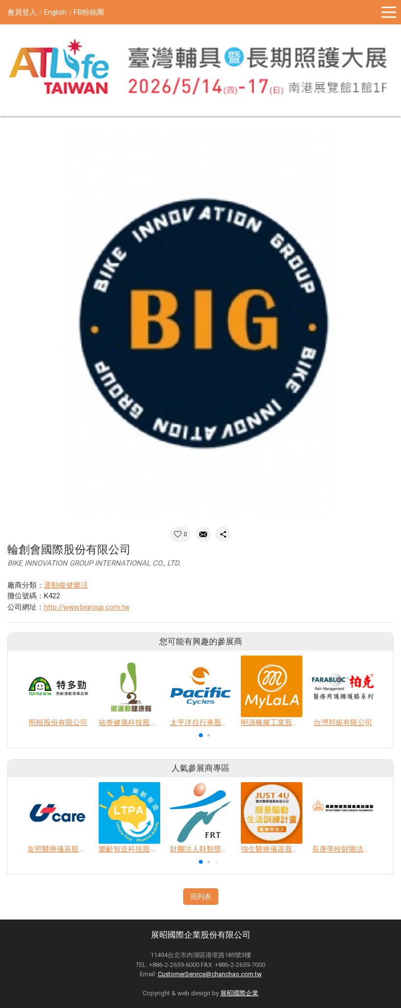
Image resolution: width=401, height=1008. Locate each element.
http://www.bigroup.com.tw (86, 607)
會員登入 (22, 12)
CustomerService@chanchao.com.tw (210, 974)
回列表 (200, 896)
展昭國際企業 (239, 993)
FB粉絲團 (89, 12)
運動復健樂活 (66, 585)
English (55, 12)
